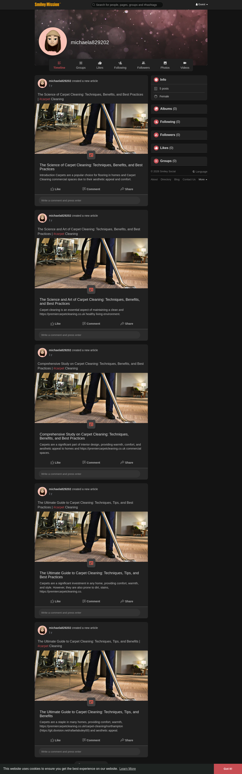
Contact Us (189, 179)
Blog (177, 179)
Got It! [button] (228, 768)
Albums (166, 108)
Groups (166, 161)
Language (199, 171)
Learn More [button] (127, 768)
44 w (51, 85)
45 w (51, 354)
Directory (166, 179)
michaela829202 (90, 42)
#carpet (44, 99)
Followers (167, 135)
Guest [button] (202, 4)
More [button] (203, 179)
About (154, 179)
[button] (127, 4)
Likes (164, 148)
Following (167, 121)
